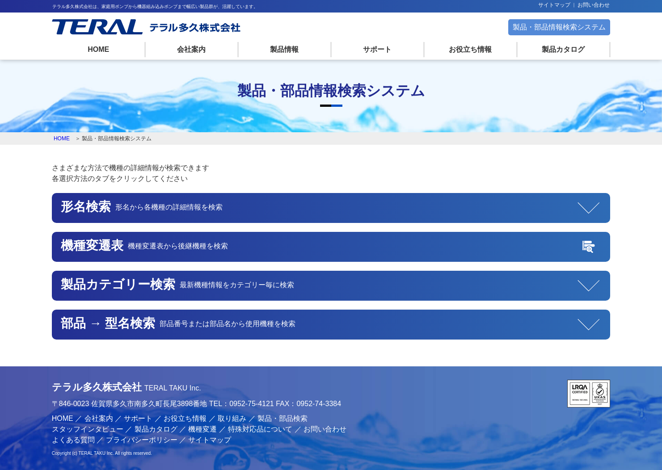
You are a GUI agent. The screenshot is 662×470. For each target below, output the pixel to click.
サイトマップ (554, 5)
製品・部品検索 (282, 418)
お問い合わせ (594, 5)
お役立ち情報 (470, 49)
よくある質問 (73, 440)
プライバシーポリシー (141, 440)
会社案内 (191, 49)
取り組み (232, 418)
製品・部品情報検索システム (559, 27)
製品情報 (284, 49)
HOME (98, 49)
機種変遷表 (155, 246)
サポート (377, 49)
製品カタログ (563, 49)
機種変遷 (202, 429)
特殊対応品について (260, 429)
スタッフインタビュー (87, 429)
